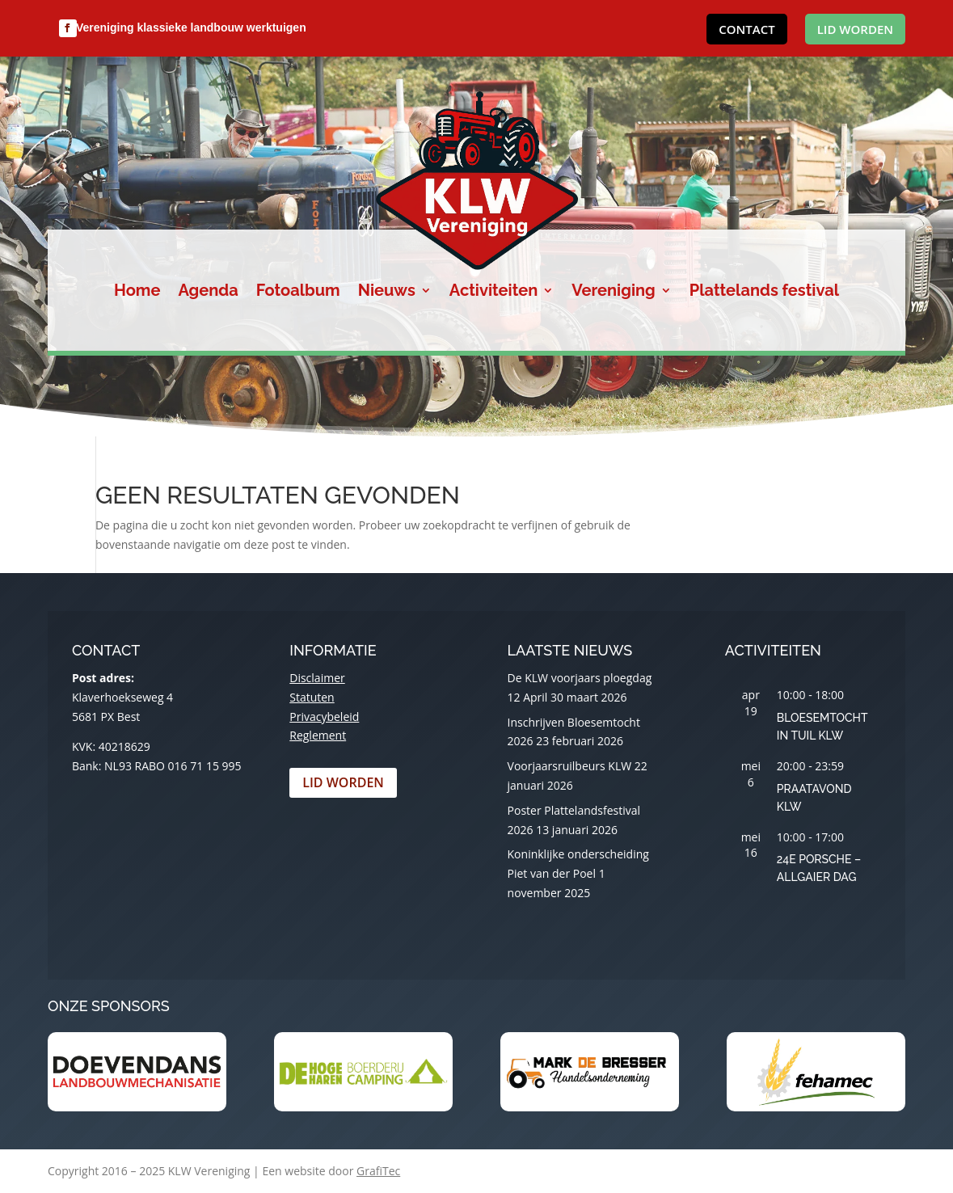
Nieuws (386, 292)
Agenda (208, 292)
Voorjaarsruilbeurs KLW (570, 766)
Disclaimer (316, 677)
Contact (746, 29)
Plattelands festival (764, 292)
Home (137, 292)
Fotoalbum (298, 292)
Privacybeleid (324, 716)
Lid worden (855, 29)
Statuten (311, 697)
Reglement (317, 735)
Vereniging (613, 292)
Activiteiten (493, 292)
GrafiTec (378, 1170)
